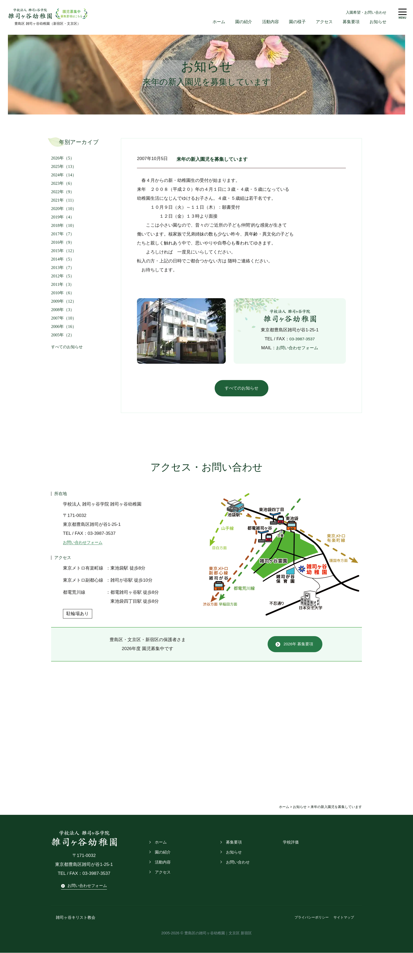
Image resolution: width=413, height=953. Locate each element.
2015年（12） (63, 251)
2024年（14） (63, 175)
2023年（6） (62, 183)
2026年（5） (62, 158)
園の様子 (294, 21)
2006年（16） (63, 327)
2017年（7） (62, 234)
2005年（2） (62, 335)
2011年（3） (62, 284)
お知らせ (377, 21)
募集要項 (349, 21)
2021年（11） (63, 200)
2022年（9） (62, 192)
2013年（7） (62, 268)
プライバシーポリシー (311, 918)
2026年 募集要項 (298, 645)
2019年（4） (62, 217)
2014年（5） (62, 259)
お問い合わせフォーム (297, 348)
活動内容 (266, 21)
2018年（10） (63, 225)
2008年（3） (62, 310)
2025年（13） (63, 166)
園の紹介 (238, 21)
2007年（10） (63, 318)
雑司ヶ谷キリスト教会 (73, 918)
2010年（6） (62, 293)
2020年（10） (63, 209)
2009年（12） (63, 301)
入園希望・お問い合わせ (366, 12)
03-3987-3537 (302, 339)
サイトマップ (343, 918)
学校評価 (290, 843)
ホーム (212, 21)
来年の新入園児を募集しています (218, 159)
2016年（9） (62, 242)
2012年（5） (62, 276)
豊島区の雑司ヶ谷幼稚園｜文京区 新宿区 (218, 933)
